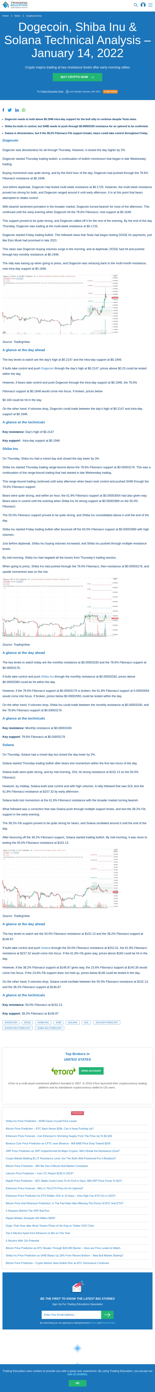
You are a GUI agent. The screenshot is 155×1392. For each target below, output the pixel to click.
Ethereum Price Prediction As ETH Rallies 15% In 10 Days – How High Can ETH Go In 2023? (61, 1195)
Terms (94, 1323)
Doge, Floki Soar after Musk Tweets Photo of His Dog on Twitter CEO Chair (50, 1225)
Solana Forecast (107, 1022)
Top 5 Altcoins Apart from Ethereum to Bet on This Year (38, 1233)
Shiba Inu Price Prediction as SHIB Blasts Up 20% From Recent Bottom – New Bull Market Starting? (64, 1255)
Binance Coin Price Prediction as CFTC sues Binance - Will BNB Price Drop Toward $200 (58, 1143)
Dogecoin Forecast (17, 1028)
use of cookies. (77, 1374)
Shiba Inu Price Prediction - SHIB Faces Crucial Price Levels (41, 1121)
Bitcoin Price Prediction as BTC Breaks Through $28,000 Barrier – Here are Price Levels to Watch (63, 1248)
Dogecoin (47, 368)
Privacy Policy (108, 1323)
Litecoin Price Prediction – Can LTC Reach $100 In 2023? (40, 1173)
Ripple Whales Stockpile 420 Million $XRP (30, 1218)
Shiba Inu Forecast (49, 1028)
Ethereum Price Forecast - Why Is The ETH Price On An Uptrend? (44, 1188)
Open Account (91, 1070)
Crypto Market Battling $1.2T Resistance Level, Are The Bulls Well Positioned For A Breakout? (61, 1158)
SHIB (58, 1022)
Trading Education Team (51, 91)
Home (5, 15)
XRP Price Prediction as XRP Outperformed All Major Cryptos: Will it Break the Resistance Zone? (63, 1151)
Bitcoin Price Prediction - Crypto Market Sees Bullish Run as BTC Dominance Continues (57, 1263)
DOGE (27, 1022)
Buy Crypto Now (77, 77)
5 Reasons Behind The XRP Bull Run (27, 1210)
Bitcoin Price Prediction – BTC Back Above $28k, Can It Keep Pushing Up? (50, 1128)
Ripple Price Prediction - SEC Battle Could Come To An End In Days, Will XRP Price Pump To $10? (64, 1180)
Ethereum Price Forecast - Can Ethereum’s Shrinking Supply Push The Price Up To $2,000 (59, 1136)
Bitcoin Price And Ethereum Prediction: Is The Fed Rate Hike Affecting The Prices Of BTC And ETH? (64, 1203)
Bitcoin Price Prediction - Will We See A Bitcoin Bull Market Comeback (47, 1166)
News (17, 15)
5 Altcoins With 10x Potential (22, 1240)
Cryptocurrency (34, 15)
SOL (86, 1022)
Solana (45, 948)
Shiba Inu (47, 676)
